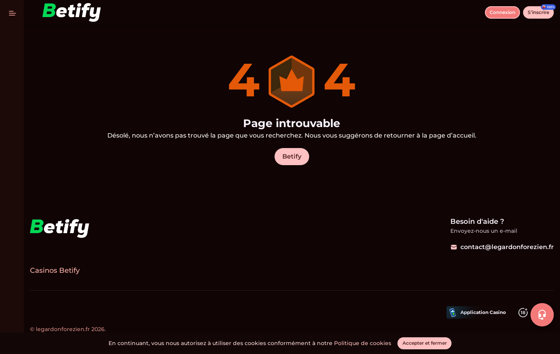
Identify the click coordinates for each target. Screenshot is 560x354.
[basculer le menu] (12, 12)
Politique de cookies (363, 343)
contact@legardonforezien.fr (502, 247)
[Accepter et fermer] (425, 343)
